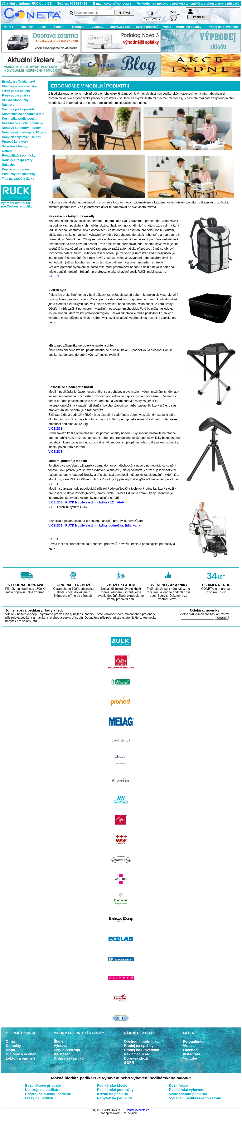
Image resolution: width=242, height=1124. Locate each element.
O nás (11, 1041)
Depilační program (15, 169)
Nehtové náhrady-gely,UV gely (24, 132)
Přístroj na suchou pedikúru (49, 1094)
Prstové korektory (15, 141)
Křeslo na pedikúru (113, 1094)
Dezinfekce (178, 1085)
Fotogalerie (192, 1041)
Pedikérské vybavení (186, 1090)
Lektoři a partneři (20, 1058)
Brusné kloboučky (15, 100)
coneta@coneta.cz (138, 1110)
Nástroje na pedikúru (43, 1090)
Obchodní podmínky (141, 1041)
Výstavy (97, 26)
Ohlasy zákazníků (69, 1058)
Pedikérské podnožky (115, 1090)
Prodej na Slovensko (223, 26)
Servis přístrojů (147, 26)
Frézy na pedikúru (40, 1098)
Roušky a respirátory (17, 160)
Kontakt (77, 26)
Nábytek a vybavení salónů (21, 137)
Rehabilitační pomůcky (18, 155)
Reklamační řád (137, 1054)
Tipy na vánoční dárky (18, 178)
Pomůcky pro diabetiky (19, 174)
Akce (42, 26)
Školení (59, 26)
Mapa (10, 1050)
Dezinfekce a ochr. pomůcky (22, 123)
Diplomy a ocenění (21, 1054)
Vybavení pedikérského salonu (195, 1098)
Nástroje (8, 104)
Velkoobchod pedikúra (188, 1094)
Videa (167, 26)
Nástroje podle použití (18, 109)
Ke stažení (62, 1054)
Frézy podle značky (16, 95)
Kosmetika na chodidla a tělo (23, 114)
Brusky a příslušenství (18, 81)
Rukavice (8, 164)
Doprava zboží (120, 26)
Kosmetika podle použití (19, 118)
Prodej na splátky (188, 26)
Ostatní (7, 150)
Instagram (191, 1054)
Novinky (27, 26)
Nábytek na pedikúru (114, 1098)
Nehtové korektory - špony (21, 127)
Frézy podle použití (16, 90)
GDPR (129, 1063)
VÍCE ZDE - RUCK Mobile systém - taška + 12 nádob (86, 502)
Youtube (190, 1058)
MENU (7, 27)
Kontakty (13, 1046)
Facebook (191, 1050)
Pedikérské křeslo (112, 1085)
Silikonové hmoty (14, 146)
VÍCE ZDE (55, 276)
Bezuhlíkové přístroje (43, 1085)
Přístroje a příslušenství (19, 86)
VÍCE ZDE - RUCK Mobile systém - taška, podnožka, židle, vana (94, 525)
